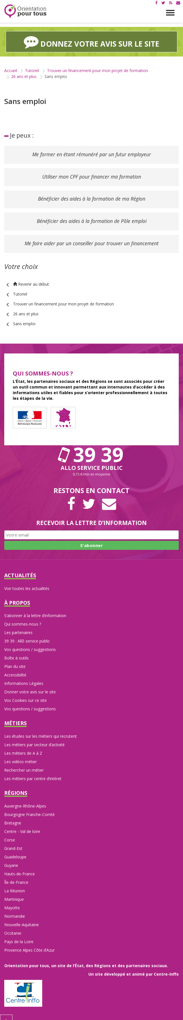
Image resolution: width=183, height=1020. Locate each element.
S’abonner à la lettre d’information (35, 608)
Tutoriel (32, 70)
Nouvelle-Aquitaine (21, 918)
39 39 (91, 447)
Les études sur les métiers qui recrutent (40, 729)
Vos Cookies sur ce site (25, 693)
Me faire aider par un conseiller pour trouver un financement (91, 237)
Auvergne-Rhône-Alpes (25, 799)
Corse (9, 833)
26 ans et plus (24, 76)
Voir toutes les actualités (26, 581)
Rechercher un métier (24, 763)
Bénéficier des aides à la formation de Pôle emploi (91, 216)
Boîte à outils (16, 651)
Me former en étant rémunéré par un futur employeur (91, 154)
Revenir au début (31, 277)
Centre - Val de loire (22, 824)
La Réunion (14, 884)
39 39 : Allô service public (27, 634)
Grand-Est (13, 841)
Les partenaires (18, 625)
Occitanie (12, 926)
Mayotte (12, 901)
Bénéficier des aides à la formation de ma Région (91, 195)
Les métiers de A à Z (23, 746)
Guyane (11, 858)
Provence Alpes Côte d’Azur (29, 943)
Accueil (10, 70)
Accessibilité (15, 668)
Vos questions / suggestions (30, 642)
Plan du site (14, 659)
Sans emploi (24, 317)
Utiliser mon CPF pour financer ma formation (91, 175)
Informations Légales (23, 676)
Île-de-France (16, 875)
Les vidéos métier (20, 755)
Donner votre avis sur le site (30, 685)
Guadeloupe (15, 850)
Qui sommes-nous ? (22, 617)
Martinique (14, 892)
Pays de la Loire (18, 934)
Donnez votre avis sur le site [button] (91, 41)
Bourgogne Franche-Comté (29, 807)
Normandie (14, 909)
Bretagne (12, 816)
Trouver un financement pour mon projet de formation (97, 70)
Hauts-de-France (19, 867)
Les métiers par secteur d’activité (34, 738)
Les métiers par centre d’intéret (32, 771)
